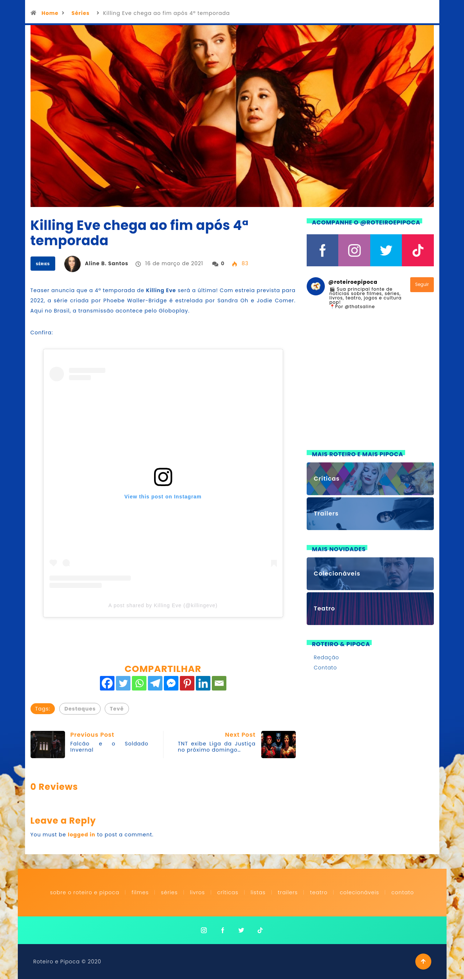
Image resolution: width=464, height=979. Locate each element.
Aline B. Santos (106, 263)
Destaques (80, 708)
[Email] (219, 683)
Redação (326, 657)
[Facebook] (107, 683)
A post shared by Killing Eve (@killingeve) (163, 605)
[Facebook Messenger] (171, 683)
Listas (258, 892)
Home (49, 13)
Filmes (140, 892)
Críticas (227, 892)
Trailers (288, 892)
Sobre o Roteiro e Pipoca (85, 892)
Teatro (318, 892)
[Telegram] (155, 683)
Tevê (117, 708)
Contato (325, 667)
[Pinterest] (187, 683)
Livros (197, 892)
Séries (81, 13)
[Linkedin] (203, 683)
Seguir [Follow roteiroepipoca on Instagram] (422, 284)
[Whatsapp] (139, 683)
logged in (82, 834)
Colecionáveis (359, 892)
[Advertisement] (370, 384)
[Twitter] (123, 683)
